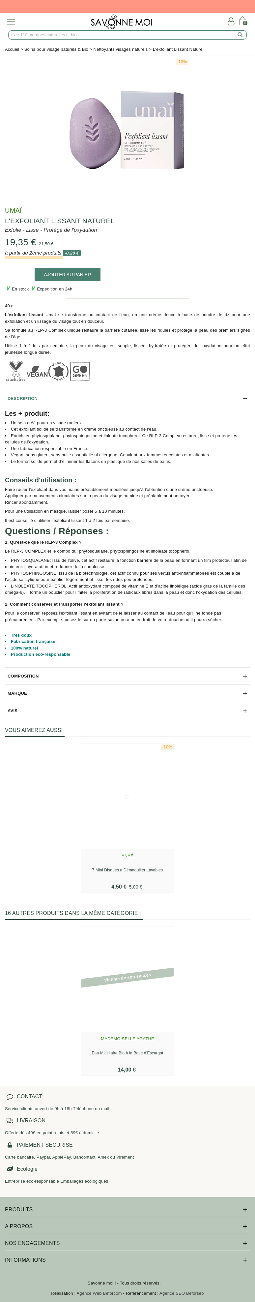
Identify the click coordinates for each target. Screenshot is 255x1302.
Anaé (127, 855)
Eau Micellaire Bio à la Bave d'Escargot (127, 1053)
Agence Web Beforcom (99, 1293)
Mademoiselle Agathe (127, 1038)
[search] (240, 35)
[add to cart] (67, 274)
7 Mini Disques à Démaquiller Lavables (127, 870)
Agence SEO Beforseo (181, 1293)
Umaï (13, 210)
